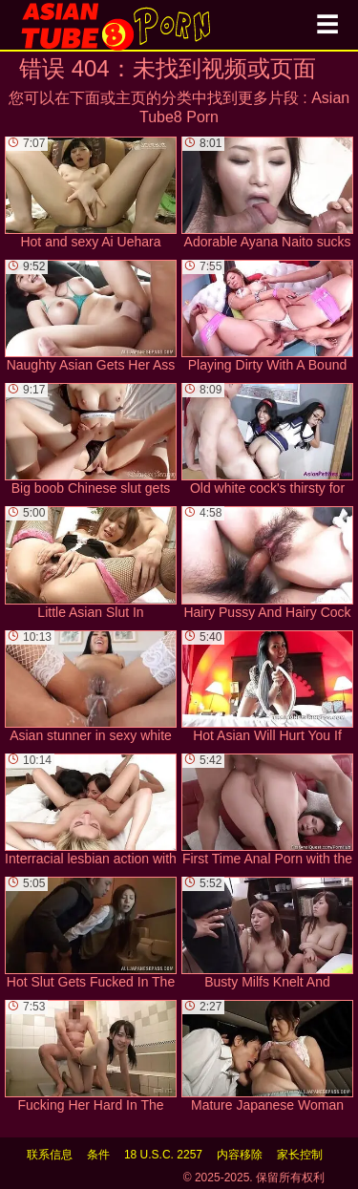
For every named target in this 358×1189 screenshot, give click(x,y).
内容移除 (240, 1154)
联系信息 (50, 1154)
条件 (98, 1154)
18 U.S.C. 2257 (163, 1154)
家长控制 (300, 1154)
